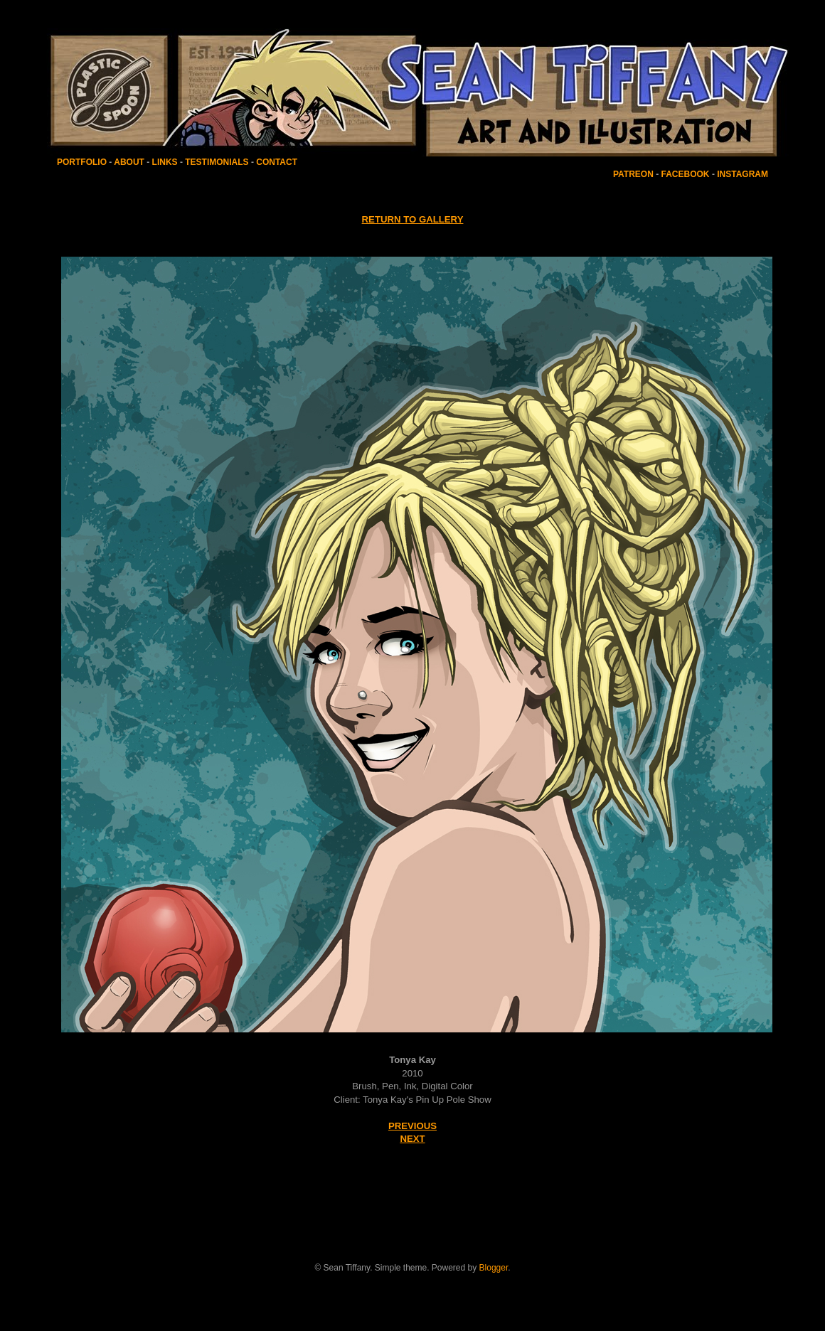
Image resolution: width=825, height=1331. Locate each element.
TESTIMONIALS (216, 162)
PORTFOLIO (83, 162)
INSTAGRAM (742, 174)
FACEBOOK (685, 174)
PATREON (633, 174)
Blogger (494, 1268)
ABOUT (129, 162)
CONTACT (276, 162)
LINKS (164, 162)
